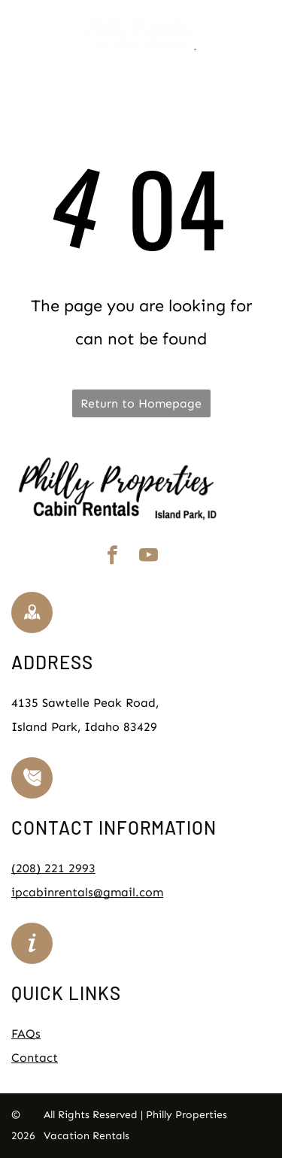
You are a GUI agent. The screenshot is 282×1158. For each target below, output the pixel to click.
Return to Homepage (141, 403)
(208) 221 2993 (53, 868)
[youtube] (149, 557)
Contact (34, 1057)
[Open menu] (262, 34)
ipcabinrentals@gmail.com (87, 892)
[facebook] (113, 557)
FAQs (26, 1033)
